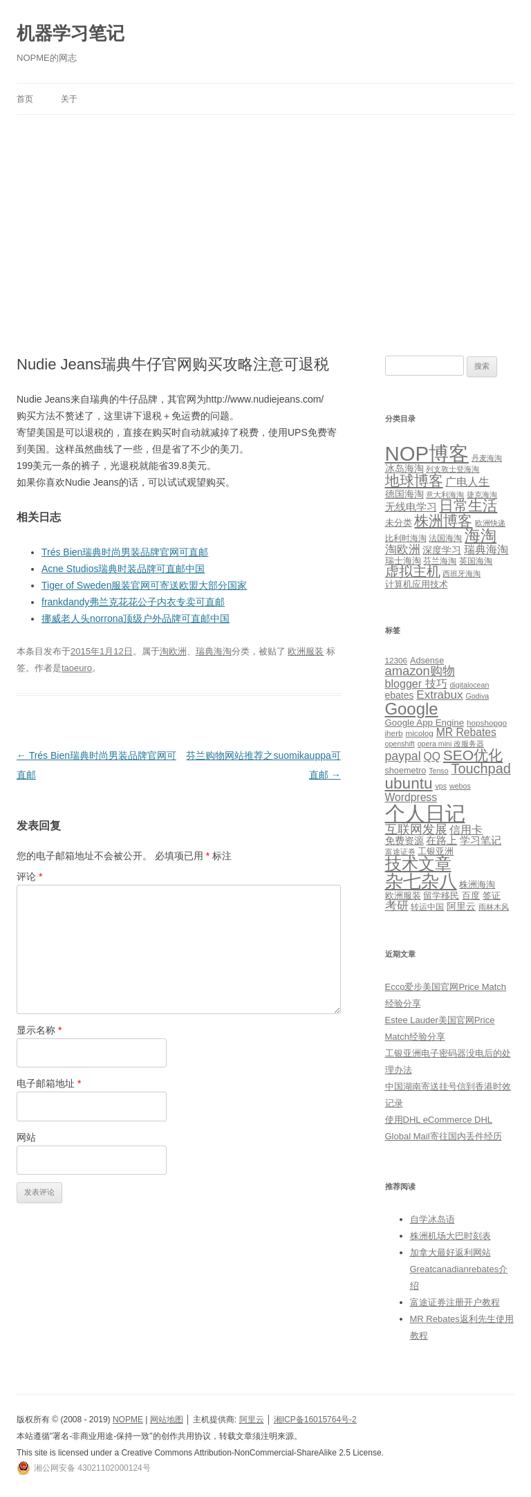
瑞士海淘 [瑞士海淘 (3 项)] (403, 560)
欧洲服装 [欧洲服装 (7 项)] (403, 895)
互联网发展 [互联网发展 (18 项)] (416, 829)
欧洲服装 (306, 651)
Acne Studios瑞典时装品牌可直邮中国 (123, 568)
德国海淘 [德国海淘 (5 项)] (404, 493)
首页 (25, 99)
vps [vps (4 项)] (441, 786)
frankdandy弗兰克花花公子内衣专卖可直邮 (133, 601)
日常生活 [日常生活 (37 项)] (468, 505)
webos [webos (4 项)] (460, 786)
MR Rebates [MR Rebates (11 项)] (466, 732)
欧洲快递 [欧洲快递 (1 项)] (490, 523)
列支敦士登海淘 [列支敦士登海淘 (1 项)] (452, 469)
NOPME (128, 1419)
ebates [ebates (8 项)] (399, 695)
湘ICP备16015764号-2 (315, 1419)
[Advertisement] (265, 218)
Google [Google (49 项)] (411, 708)
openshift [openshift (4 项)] (400, 744)
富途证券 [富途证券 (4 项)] (400, 851)
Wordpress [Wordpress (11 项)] (411, 797)
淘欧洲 (173, 651)
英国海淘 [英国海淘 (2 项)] (475, 561)
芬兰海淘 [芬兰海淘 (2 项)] (439, 561)
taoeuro (77, 668)
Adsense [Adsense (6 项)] (427, 660)
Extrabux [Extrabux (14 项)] (439, 694)
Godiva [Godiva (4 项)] (477, 696)
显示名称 (39, 1030)
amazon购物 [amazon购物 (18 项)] (420, 670)
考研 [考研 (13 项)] (397, 905)
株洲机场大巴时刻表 (450, 1236)
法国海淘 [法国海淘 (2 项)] (445, 538)
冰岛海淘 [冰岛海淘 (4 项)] (404, 468)
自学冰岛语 (432, 1219)
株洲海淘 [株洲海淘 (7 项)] (477, 884)
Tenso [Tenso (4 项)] (438, 770)
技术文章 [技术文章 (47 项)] (418, 864)
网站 (26, 1137)
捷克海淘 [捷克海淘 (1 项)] (482, 494)
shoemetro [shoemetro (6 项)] (406, 770)
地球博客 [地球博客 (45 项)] (414, 480)
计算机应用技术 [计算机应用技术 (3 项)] (416, 584)
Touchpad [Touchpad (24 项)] (480, 768)
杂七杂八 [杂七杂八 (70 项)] (421, 881)
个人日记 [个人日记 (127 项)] (425, 813)
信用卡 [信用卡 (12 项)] (466, 829)
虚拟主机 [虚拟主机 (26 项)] (412, 571)
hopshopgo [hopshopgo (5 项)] (487, 722)
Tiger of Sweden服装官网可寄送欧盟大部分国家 (144, 585)
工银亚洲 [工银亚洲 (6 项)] (436, 851)
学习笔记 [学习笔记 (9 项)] (480, 840)
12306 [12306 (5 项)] (396, 660)
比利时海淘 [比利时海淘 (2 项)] (406, 538)
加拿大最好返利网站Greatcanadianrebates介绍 (459, 1269)
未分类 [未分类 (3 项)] (398, 522)
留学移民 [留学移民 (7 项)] (441, 895)
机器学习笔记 (70, 33)
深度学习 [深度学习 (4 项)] (441, 549)
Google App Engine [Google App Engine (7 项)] (425, 722)
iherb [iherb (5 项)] (394, 732)
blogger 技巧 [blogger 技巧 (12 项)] (416, 683)
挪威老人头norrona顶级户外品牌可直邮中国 (135, 618)
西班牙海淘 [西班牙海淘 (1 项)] (461, 573)
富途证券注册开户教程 (455, 1302)
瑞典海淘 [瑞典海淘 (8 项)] (486, 549)
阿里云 (251, 1419)
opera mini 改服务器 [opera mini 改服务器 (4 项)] (451, 744)
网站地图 (166, 1419)
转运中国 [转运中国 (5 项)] (427, 906)
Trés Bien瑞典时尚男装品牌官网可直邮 (124, 552)
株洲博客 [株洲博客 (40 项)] (443, 521)
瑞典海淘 (214, 651)
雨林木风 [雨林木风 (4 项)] (493, 907)
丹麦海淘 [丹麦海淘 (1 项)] (487, 458)
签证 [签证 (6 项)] (492, 896)
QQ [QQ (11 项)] (431, 756)
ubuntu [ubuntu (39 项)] (409, 783)
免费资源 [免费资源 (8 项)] (404, 840)
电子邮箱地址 (49, 1083)
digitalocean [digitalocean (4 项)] (470, 685)
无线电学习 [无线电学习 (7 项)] (411, 507)
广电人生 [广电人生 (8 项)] (467, 482)
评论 (29, 876)
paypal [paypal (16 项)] (403, 756)
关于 (69, 99)
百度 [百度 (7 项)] (471, 895)
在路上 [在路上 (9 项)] (441, 840)
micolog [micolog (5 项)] (419, 732)
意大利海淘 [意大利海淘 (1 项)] (445, 494)
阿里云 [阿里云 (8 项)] (461, 906)
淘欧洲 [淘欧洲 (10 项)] (402, 549)
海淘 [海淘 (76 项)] (480, 535)
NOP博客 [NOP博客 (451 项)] (427, 453)
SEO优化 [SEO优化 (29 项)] (473, 755)
